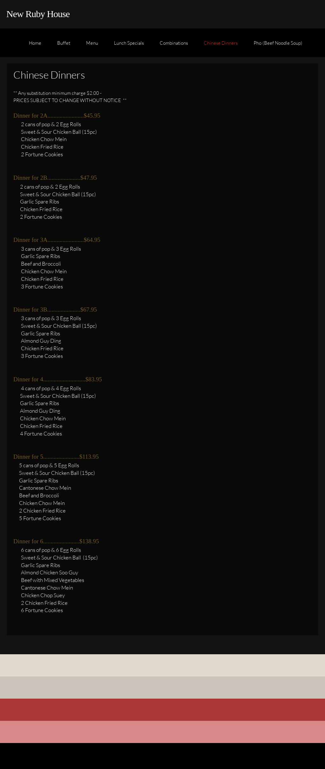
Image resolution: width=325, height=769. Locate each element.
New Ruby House (38, 14)
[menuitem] (35, 46)
